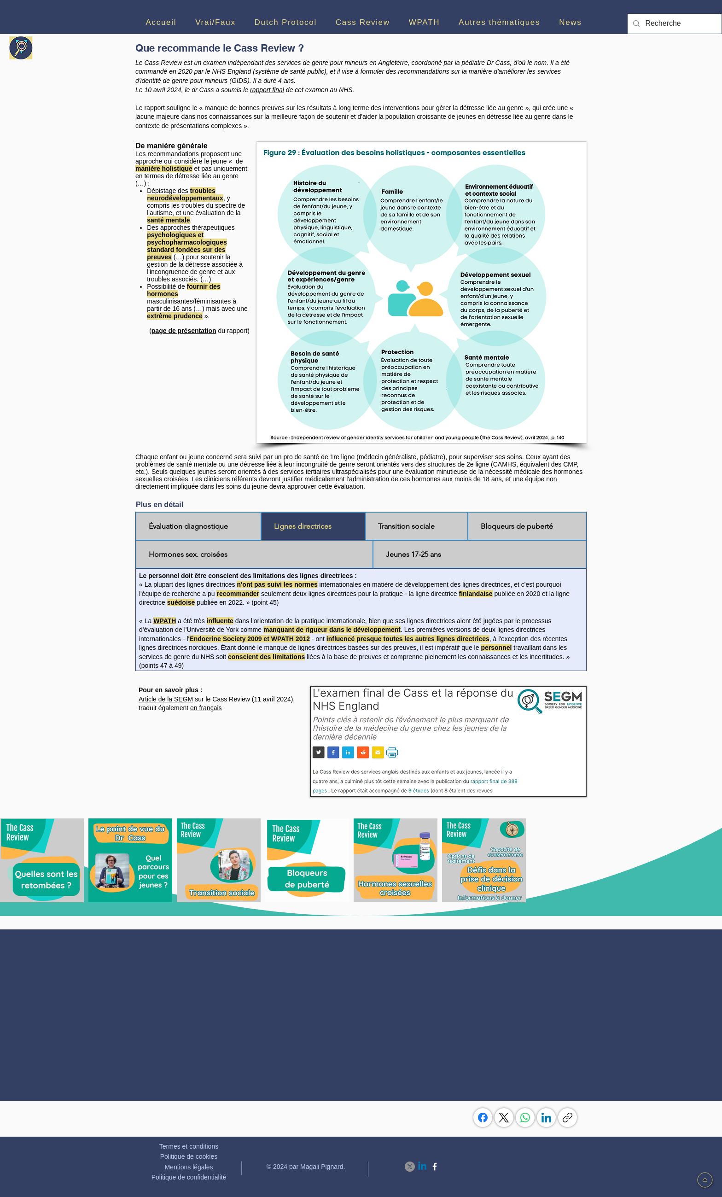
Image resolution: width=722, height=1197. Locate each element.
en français (205, 708)
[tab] (198, 526)
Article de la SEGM (166, 699)
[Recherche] (673, 24)
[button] (215, 22)
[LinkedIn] (546, 1117)
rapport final (267, 89)
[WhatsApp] (525, 1117)
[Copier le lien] (567, 1117)
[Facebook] (482, 1117)
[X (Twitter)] (504, 1117)
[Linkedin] (422, 1167)
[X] (410, 1167)
